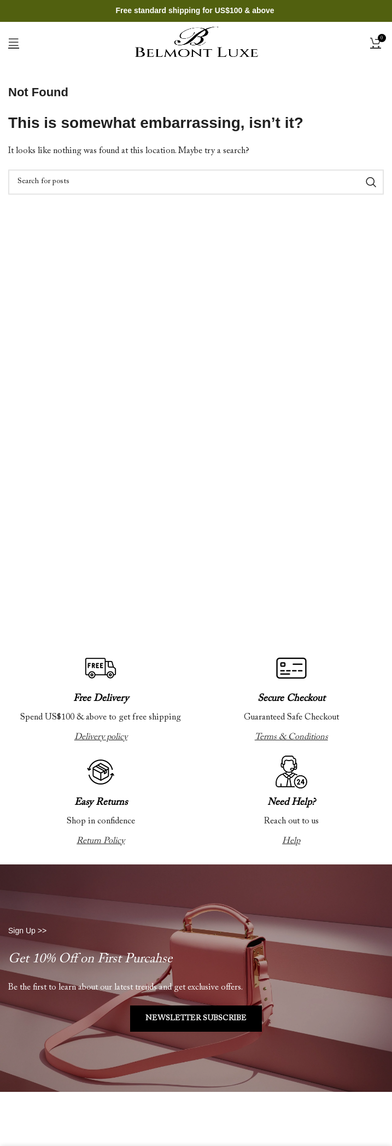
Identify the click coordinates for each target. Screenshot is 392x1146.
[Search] (196, 182)
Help (291, 841)
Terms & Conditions (291, 737)
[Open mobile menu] (14, 42)
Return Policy (101, 841)
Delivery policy (100, 737)
